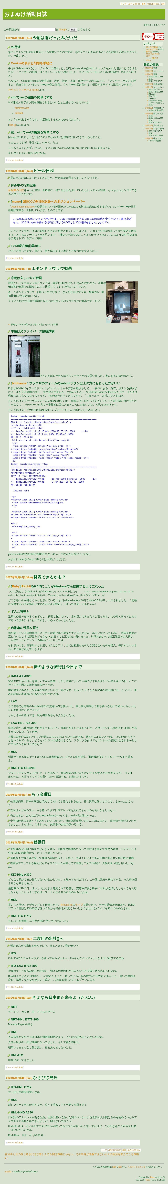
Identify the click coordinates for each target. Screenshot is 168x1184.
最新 (144, 4)
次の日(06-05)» (153, 4)
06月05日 (149, 87)
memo (16, 201)
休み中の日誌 (16, 190)
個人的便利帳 (152, 47)
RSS (120, 1167)
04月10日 (149, 108)
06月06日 (149, 125)
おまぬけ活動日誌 (25, 14)
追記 (163, 4)
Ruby (16, 586)
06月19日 (149, 74)
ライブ (79, 904)
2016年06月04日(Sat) (19, 998)
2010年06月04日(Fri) (18, 794)
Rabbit (26, 586)
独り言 (149, 52)
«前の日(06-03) (134, 4)
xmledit (19, 113)
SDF (148, 56)
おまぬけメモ (152, 49)
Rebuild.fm (67, 904)
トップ (123, 4)
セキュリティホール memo (23, 89)
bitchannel (19, 383)
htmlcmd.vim (22, 107)
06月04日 (149, 128)
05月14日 (149, 138)
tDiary (148, 60)
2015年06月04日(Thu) (19, 939)
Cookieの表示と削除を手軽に (31, 63)
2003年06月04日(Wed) (19, 171)
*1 (35, 291)
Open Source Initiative (23, 206)
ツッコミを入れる (15, 160)
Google (63, 29)
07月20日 (149, 71)
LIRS (114, 1167)
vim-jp (12, 124)
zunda (8, 1171)
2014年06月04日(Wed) (19, 842)
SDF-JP (155, 58)
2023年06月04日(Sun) (19, 1078)
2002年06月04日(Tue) (19, 38)
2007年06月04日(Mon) (19, 577)
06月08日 (149, 84)
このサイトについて (137, 1167)
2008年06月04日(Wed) (19, 667)
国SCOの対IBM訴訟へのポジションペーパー (54, 201)
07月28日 (149, 68)
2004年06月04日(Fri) (18, 269)
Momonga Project (153, 54)
